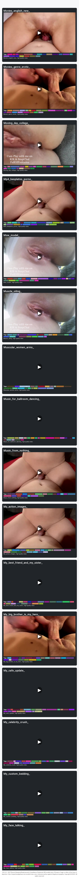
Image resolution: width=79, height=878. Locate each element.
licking (33, 438)
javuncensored (41, 222)
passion (8, 440)
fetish (47, 812)
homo (26, 166)
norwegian (16, 709)
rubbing (62, 438)
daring (33, 709)
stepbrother (50, 388)
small (29, 388)
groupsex (58, 658)
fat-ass (9, 550)
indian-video (38, 711)
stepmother (22, 336)
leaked (36, 388)
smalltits (14, 222)
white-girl (23, 550)
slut (55, 386)
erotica (65, 864)
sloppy (64, 278)
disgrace (28, 336)
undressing (34, 278)
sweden (22, 166)
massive (16, 763)
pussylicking (28, 658)
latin (36, 438)
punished (41, 496)
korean (43, 658)
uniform (6, 660)
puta (19, 812)
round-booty (34, 496)
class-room (16, 110)
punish (44, 709)
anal (5, 440)
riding (29, 602)
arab (40, 761)
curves (36, 280)
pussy (35, 54)
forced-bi (10, 278)
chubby (24, 552)
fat (12, 602)
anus (22, 222)
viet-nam (57, 761)
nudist (54, 864)
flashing (35, 552)
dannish (13, 168)
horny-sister (66, 602)
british (23, 761)
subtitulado (30, 814)
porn (26, 110)
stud (18, 866)
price (71, 54)
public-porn (15, 658)
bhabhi (21, 602)
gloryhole (21, 660)
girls (73, 438)
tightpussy (61, 334)
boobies (13, 603)
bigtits (30, 603)
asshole (21, 438)
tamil (9, 814)
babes (24, 278)
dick (17, 168)
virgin (5, 168)
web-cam (38, 763)
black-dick (24, 812)
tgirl (66, 438)
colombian (38, 812)
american (18, 440)
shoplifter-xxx (60, 110)
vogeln (13, 812)
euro (65, 110)
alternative (41, 386)
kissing (31, 166)
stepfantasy (67, 386)
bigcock (28, 278)
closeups (38, 110)
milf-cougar (10, 386)
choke (60, 54)
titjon (17, 280)
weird (28, 438)
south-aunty (32, 660)
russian (45, 494)
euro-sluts (12, 336)
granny (14, 711)
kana (66, 761)
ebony (55, 278)
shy (21, 224)
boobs (48, 166)
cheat (28, 550)
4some (20, 552)
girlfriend (43, 438)
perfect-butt (70, 658)
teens (71, 166)
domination (7, 552)
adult (49, 550)
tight (58, 709)
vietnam (54, 334)
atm (11, 709)
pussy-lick (24, 496)
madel (9, 602)
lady (69, 278)
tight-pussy (12, 280)
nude (22, 440)
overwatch (28, 711)
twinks (59, 278)
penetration (27, 222)
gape (29, 110)
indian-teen (26, 763)
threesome (14, 552)
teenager (12, 56)
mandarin (34, 602)
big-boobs (26, 112)
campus (8, 603)
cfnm (23, 864)
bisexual (65, 709)
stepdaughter (41, 224)
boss (20, 763)
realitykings (31, 812)
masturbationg (28, 54)
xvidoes (21, 814)
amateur (57, 438)
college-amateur (24, 280)
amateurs (30, 552)
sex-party (60, 166)
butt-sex (14, 388)
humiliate (71, 709)
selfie (62, 222)
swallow (18, 603)
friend (5, 814)
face (61, 709)
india (46, 550)
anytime (62, 761)
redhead (14, 496)
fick (14, 761)
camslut (38, 56)
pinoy (58, 494)
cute (14, 54)
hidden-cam (31, 494)
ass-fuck (39, 54)
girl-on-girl (10, 864)
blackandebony (15, 166)
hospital (47, 386)
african (9, 494)
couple (36, 112)
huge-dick (35, 336)
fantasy (32, 280)
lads (26, 388)
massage (56, 812)
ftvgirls (31, 112)
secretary (59, 602)
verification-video (24, 386)
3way (72, 278)
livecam (32, 550)
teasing (51, 278)
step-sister (54, 166)
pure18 (38, 658)
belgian (15, 278)
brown (17, 438)
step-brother (15, 814)
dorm (8, 812)
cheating (22, 110)
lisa (32, 388)
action (10, 711)
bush (29, 496)
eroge (52, 386)
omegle (14, 334)
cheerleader (51, 110)
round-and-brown (43, 278)
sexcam (24, 494)
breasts (21, 168)
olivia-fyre (45, 110)
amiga (20, 278)
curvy (23, 658)
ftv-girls (9, 334)
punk (34, 658)
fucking (17, 386)
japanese (32, 866)
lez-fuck (9, 54)
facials (34, 110)
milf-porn (6, 56)
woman (21, 54)
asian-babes (53, 224)
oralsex (32, 386)
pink (33, 711)
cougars (51, 761)
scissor (25, 602)
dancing (22, 866)
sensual (47, 658)
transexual (68, 550)
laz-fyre (45, 552)
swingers (37, 550)
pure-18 (21, 56)
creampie (49, 54)
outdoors (50, 494)
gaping (6, 711)
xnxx (16, 812)
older (13, 440)
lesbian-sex (21, 388)
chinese (69, 110)
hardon (44, 761)
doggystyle (41, 602)
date (34, 166)
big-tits (32, 168)
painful (43, 812)
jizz (67, 278)
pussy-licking (71, 494)
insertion (20, 112)
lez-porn (9, 110)
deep (47, 224)
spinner (66, 334)
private (65, 812)
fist (18, 334)
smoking (9, 112)
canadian (34, 222)
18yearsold (66, 54)
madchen (41, 336)
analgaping (35, 603)
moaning (28, 761)
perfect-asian (50, 438)
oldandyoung (27, 224)
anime (9, 168)
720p (17, 54)
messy (46, 334)
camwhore (19, 494)
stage (21, 709)
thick (8, 709)
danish (9, 658)
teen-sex (18, 761)
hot (39, 438)
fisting (44, 166)
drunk (13, 494)
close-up (63, 658)
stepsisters (16, 224)
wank (62, 494)
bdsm (61, 812)
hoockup (27, 56)
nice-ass (16, 602)
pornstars (10, 761)
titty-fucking (56, 222)
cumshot (70, 812)
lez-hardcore (7, 496)
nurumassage (42, 388)
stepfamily (24, 603)
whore (44, 54)
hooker (41, 603)
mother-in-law (21, 711)
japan (55, 494)
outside (19, 864)
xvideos (26, 660)
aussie (42, 550)
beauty (9, 222)
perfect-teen (16, 550)
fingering (32, 763)
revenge (41, 334)
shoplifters (52, 602)
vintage (69, 438)
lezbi (8, 166)
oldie (18, 222)
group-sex (55, 54)
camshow (66, 166)
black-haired (38, 494)
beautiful (32, 56)
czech (17, 56)
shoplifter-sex (8, 388)
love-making (60, 386)
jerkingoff (39, 166)
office (50, 334)
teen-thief (34, 224)
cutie (25, 438)
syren (65, 494)
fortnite (11, 763)
